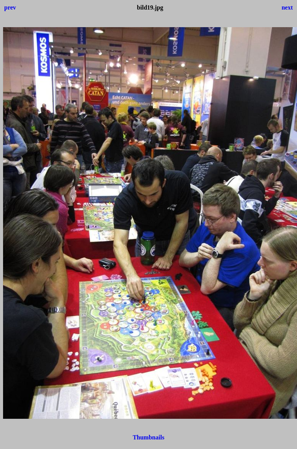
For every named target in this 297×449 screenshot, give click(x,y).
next (287, 7)
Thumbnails (149, 437)
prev (10, 7)
